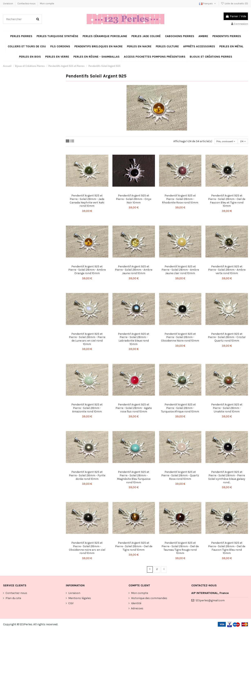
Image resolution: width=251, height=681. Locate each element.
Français (207, 3)
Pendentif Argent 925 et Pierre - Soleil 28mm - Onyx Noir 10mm (133, 199)
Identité (136, 604)
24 (242, 141)
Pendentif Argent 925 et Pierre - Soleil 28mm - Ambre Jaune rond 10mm (133, 270)
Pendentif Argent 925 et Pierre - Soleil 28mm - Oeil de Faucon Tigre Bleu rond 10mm (226, 548)
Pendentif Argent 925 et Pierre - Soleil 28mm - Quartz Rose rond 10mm (180, 476)
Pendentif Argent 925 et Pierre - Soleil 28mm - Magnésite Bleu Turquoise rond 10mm (133, 478)
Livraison (8, 3)
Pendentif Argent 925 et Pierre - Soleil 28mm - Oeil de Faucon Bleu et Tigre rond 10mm (226, 201)
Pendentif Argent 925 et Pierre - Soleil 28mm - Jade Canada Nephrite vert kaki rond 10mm (87, 201)
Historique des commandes (149, 599)
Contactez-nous (26, 3)
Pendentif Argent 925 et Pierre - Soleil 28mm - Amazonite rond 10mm (87, 408)
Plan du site (13, 599)
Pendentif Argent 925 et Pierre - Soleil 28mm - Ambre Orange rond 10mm (87, 270)
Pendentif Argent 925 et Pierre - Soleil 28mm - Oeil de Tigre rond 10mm (133, 547)
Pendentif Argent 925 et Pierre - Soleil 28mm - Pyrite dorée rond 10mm (87, 476)
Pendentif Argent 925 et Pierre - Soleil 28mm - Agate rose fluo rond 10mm (133, 408)
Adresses (137, 609)
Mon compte (47, 3)
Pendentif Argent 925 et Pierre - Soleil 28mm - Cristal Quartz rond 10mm (226, 338)
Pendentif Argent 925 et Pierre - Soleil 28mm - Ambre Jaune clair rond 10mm (180, 270)
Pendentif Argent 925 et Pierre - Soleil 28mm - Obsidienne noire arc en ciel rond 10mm (87, 548)
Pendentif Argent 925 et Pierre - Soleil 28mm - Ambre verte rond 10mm (226, 270)
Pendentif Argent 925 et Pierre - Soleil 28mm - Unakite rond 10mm (226, 408)
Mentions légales (79, 599)
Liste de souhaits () (234, 3)
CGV (71, 604)
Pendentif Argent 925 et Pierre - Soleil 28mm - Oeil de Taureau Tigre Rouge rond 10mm (180, 548)
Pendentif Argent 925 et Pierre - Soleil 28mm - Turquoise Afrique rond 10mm (180, 408)
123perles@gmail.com (210, 601)
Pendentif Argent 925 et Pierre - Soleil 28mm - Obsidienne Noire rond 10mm (180, 338)
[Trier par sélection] (223, 142)
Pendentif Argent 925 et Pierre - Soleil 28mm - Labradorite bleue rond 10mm (133, 339)
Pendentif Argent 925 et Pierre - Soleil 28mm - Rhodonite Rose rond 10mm (180, 199)
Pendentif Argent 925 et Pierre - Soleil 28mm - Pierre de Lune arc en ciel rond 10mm (87, 339)
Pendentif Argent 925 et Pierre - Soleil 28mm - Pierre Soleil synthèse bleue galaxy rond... (226, 478)
